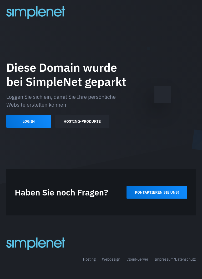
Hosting (89, 259)
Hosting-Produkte (82, 121)
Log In (29, 121)
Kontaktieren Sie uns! (157, 192)
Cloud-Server (137, 259)
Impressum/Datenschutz (175, 259)
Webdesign (111, 259)
